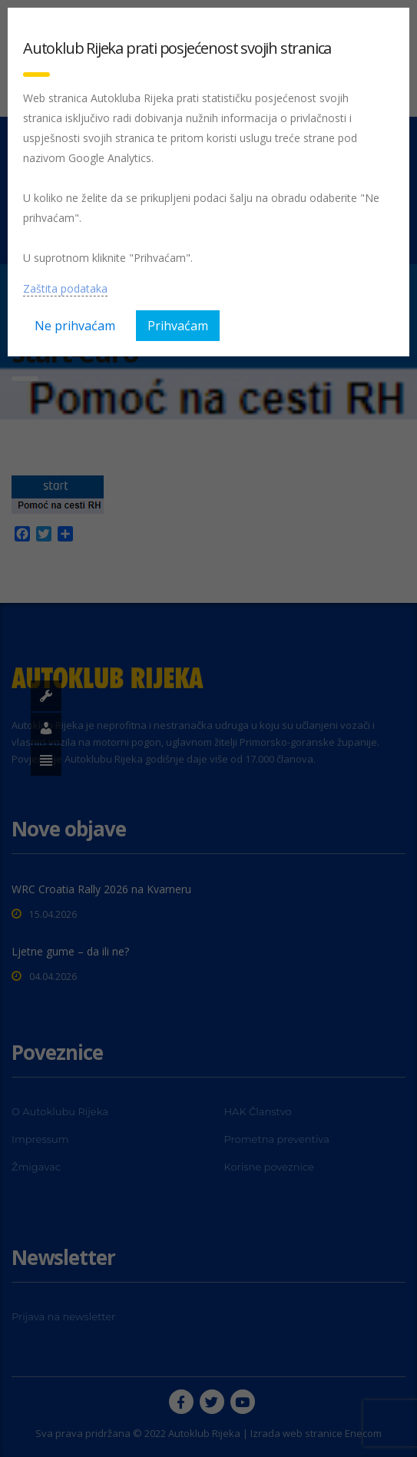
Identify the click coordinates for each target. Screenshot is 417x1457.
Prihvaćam (177, 325)
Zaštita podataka (65, 288)
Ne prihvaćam (75, 325)
